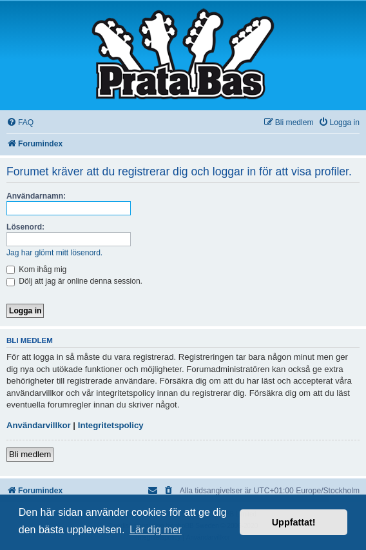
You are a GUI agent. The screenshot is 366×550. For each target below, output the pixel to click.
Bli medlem (30, 454)
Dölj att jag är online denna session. (74, 281)
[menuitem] (20, 123)
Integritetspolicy (111, 425)
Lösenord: (25, 226)
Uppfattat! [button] (294, 522)
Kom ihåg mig (36, 269)
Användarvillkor (38, 425)
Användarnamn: (36, 196)
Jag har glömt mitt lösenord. (54, 252)
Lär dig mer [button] (156, 529)
